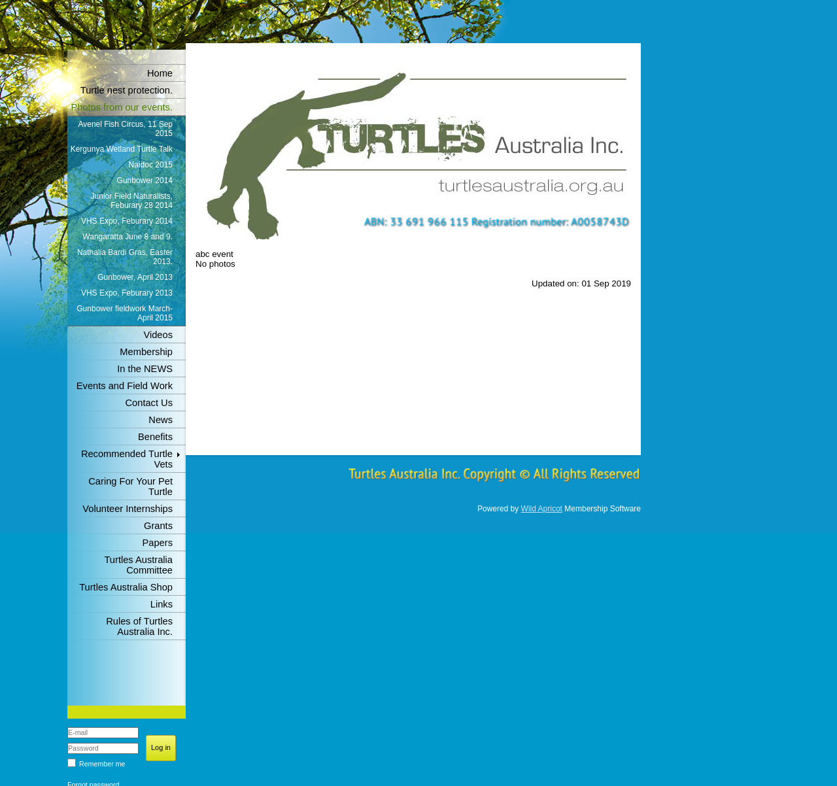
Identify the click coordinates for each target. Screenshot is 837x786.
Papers (158, 543)
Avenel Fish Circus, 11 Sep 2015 (125, 129)
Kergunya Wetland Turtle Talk (122, 149)
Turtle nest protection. (126, 90)
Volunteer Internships (127, 509)
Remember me (102, 764)
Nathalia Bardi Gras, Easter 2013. (125, 257)
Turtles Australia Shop (126, 587)
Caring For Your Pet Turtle (130, 486)
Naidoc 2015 (151, 164)
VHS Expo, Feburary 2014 (127, 221)
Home (160, 73)
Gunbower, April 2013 (135, 277)
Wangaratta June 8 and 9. (127, 236)
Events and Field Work (125, 386)
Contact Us (149, 403)
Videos (158, 335)
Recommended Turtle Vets (127, 459)
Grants (158, 526)
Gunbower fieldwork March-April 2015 (125, 313)
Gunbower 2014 (145, 180)
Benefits (155, 437)
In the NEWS (145, 369)
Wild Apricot (541, 508)
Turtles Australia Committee (138, 565)
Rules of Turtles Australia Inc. (139, 626)
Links (161, 604)
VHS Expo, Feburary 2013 (127, 293)
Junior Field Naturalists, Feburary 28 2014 (132, 201)
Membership (146, 352)
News (160, 420)
